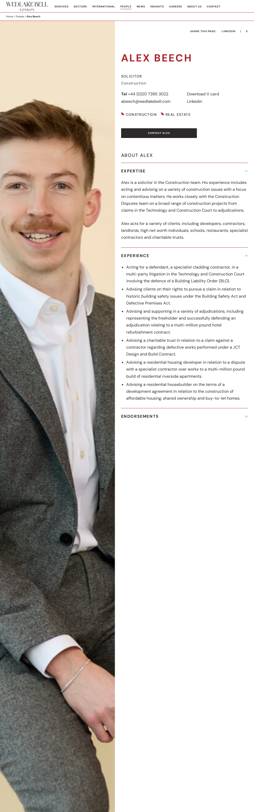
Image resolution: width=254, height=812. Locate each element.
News (141, 6)
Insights (157, 6)
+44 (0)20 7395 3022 (148, 94)
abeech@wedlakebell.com (145, 101)
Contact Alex (159, 133)
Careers (175, 6)
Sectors (80, 6)
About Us (194, 6)
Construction (141, 114)
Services (62, 6)
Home (9, 16)
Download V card (203, 94)
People (126, 6)
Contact (214, 6)
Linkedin (194, 101)
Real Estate (178, 114)
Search (244, 6)
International (103, 6)
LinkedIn (228, 31)
